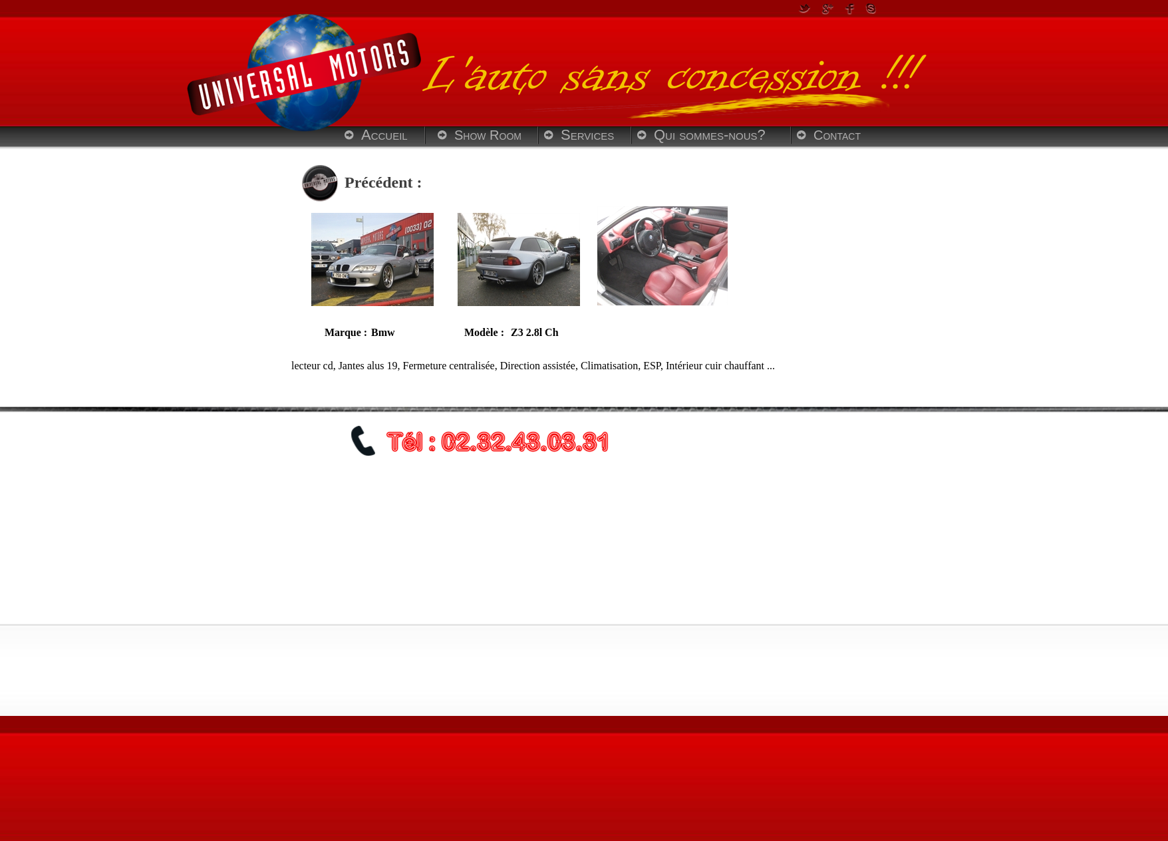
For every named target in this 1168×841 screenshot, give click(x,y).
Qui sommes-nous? (710, 134)
